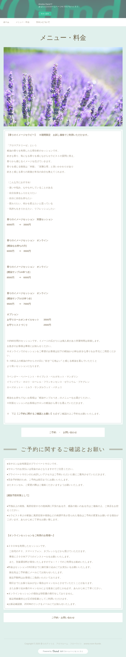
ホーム (6, 22)
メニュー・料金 (23, 22)
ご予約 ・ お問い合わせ (63, 432)
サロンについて (43, 22)
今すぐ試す (45, 14)
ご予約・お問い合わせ (63, 617)
